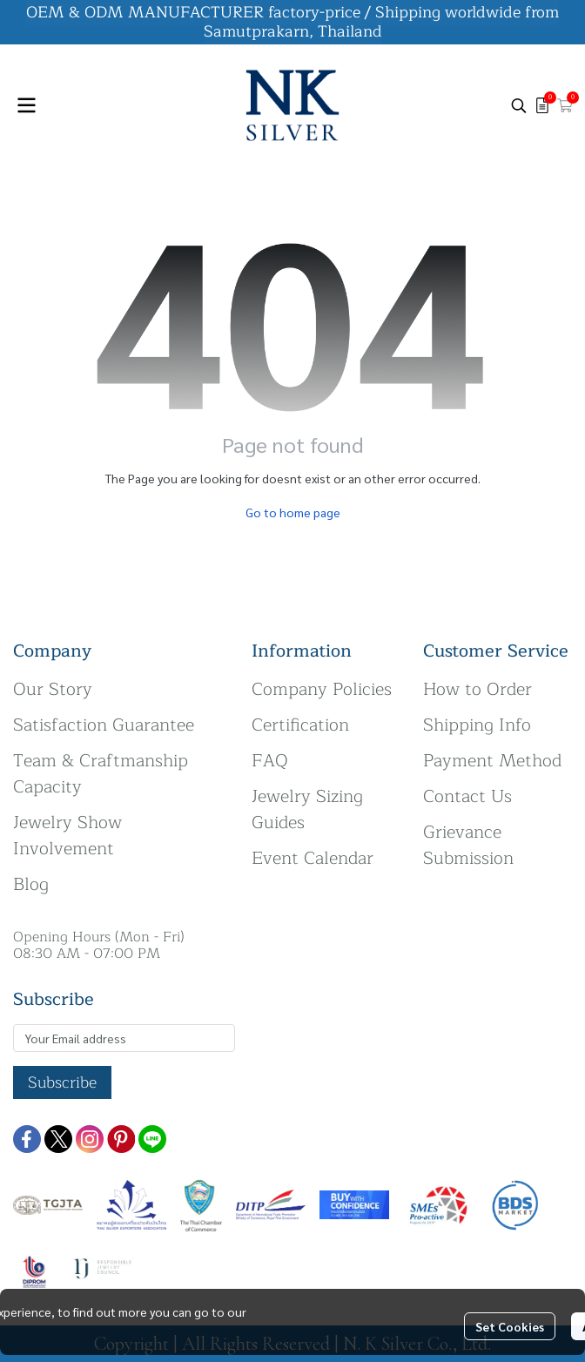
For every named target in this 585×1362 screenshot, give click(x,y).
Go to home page (292, 512)
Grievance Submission (468, 845)
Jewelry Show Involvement (67, 835)
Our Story (52, 689)
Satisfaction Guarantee (103, 725)
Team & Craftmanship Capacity (100, 773)
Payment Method (492, 760)
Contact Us (467, 796)
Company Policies (322, 689)
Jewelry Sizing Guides (307, 809)
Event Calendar (312, 858)
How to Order (477, 689)
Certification (300, 725)
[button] (519, 105)
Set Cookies (509, 1326)
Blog (31, 884)
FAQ (270, 760)
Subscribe (62, 1082)
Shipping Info (477, 725)
